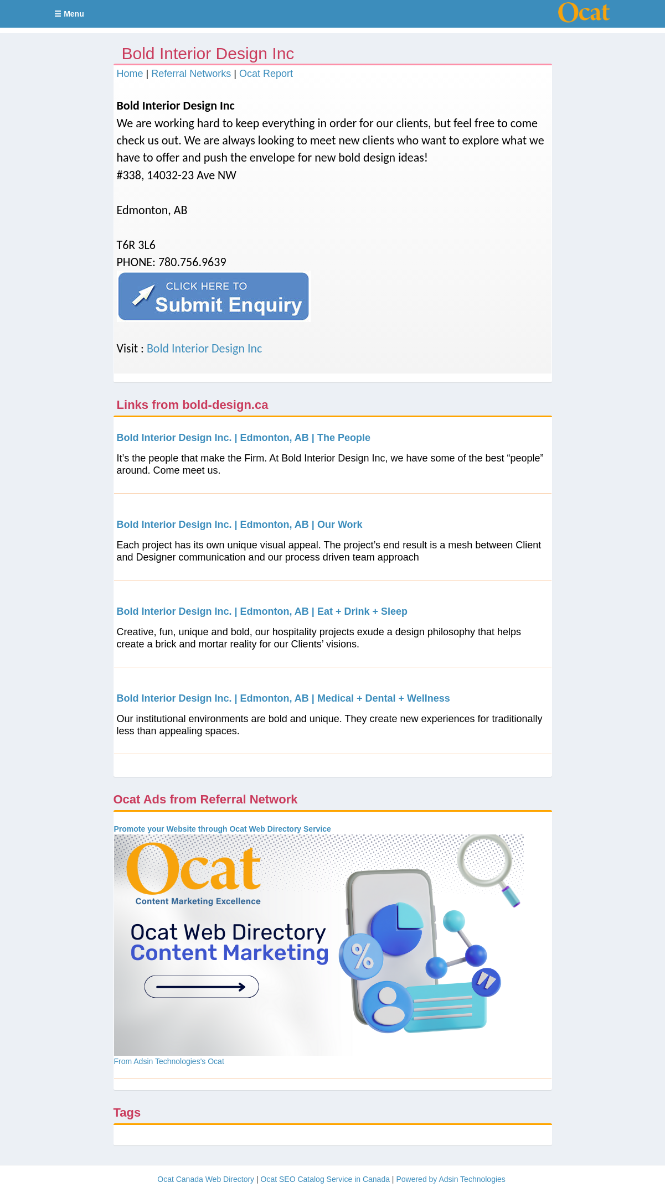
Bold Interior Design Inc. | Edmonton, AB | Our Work (240, 524)
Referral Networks (191, 73)
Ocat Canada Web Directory (205, 1179)
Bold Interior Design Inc (204, 348)
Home (130, 73)
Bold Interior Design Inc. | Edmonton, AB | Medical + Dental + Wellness (283, 698)
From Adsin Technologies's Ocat (169, 1061)
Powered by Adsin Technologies (450, 1179)
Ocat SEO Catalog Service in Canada (325, 1179)
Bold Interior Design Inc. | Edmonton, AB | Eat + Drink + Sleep (262, 611)
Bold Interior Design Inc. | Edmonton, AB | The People (243, 437)
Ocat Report (266, 73)
